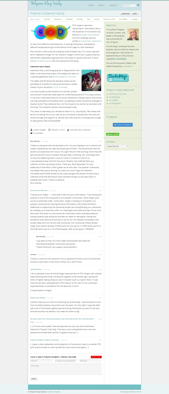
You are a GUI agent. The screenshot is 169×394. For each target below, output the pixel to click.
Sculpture (135, 19)
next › (135, 13)
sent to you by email (117, 94)
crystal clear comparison (91, 41)
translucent (86, 130)
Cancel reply (96, 357)
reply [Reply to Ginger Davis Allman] (100, 298)
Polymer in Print (109, 19)
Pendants (69, 19)
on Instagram (115, 103)
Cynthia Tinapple (38, 130)
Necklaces (58, 19)
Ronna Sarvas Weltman (38, 190)
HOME (91, 5)
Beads (96, 19)
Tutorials (46, 19)
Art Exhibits (123, 19)
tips (80, 130)
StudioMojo (121, 59)
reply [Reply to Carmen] (100, 254)
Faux (88, 19)
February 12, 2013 (56, 130)
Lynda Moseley (35, 269)
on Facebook (114, 97)
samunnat (74, 130)
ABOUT (102, 5)
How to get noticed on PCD (130, 392)
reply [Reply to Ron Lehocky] (100, 141)
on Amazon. (128, 66)
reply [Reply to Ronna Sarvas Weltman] (100, 190)
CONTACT (113, 5)
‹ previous (125, 13)
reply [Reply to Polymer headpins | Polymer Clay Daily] (100, 340)
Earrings (80, 19)
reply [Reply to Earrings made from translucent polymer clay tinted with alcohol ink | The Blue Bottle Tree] (100, 319)
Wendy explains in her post (64, 76)
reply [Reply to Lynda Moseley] (100, 269)
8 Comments (36, 133)
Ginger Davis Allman (90, 34)
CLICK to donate (60, 87)
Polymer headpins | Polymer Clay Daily (44, 340)
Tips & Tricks (34, 19)
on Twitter (113, 100)
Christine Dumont (44, 61)
